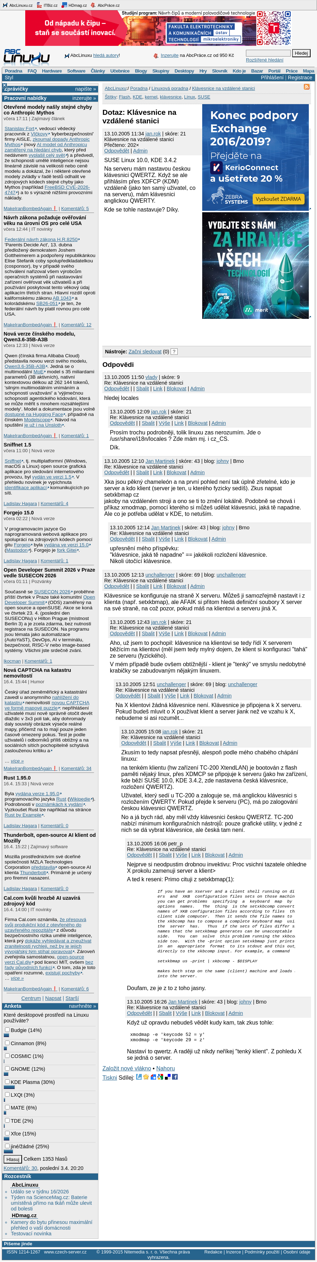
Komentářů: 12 (76, 324)
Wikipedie (79, 799)
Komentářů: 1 (75, 435)
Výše (164, 423)
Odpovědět (116, 151)
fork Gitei (66, 550)
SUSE (204, 97)
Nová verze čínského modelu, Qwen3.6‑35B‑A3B (39, 336)
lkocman (12, 661)
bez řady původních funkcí (49, 964)
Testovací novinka (31, 1233)
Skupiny (160, 71)
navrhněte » (82, 1006)
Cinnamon (19, 1043)
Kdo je (239, 71)
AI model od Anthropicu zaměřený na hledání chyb (46, 147)
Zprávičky (16, 89)
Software (76, 71)
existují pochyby (62, 972)
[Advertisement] (185, 331)
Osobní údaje (296, 1252)
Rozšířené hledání (265, 60)
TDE (13, 1121)
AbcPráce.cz (104, 5)
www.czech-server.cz (65, 1252)
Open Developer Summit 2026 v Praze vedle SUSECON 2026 (49, 572)
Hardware (51, 71)
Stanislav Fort (19, 128)
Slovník (219, 71)
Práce (291, 71)
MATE (15, 1108)
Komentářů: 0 (54, 825)
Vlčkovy (39, 134)
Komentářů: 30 (20, 1168)
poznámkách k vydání (59, 804)
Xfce (13, 1134)
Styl (9, 77)
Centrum (31, 998)
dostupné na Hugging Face (34, 414)
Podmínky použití (262, 1252)
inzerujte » (84, 98)
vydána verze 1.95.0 (37, 793)
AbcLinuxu (25, 1185)
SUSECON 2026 (52, 591)
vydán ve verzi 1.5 (51, 477)
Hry (202, 71)
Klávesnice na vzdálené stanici (223, 88)
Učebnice (119, 71)
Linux (189, 97)
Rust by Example (23, 815)
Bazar (257, 71)
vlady (151, 377)
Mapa (308, 71)
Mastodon (17, 550)
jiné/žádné (19, 1146)
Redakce (213, 1252)
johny (223, 461)
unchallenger (159, 575)
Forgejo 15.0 (19, 512)
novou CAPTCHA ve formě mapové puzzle (47, 705)
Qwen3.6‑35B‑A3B (25, 366)
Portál (274, 71)
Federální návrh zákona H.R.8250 (41, 239)
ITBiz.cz (47, 5)
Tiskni (109, 1093)
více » (17, 761)
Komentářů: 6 (75, 988)
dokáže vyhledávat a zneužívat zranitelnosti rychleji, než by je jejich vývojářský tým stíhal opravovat (48, 946)
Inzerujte (170, 55)
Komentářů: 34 (76, 768)
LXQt (13, 1095)
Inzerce (233, 1252)
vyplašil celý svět (47, 155)
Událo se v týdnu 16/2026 (40, 1191)
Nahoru (165, 1083)
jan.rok (153, 134)
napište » (85, 89)
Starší (72, 998)
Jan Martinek (159, 461)
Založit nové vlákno (126, 1083)
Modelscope (37, 419)
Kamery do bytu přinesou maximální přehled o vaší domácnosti (51, 1225)
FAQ (32, 71)
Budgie (16, 1030)
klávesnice (171, 97)
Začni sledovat (145, 351)
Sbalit (142, 388)
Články (98, 71)
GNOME (17, 1069)
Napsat (53, 998)
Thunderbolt (33, 872)
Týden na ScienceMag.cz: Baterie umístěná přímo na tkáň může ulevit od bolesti (51, 1203)
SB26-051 (47, 303)
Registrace (300, 77)
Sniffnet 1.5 (17, 445)
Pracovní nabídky (25, 98)
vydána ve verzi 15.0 (66, 544)
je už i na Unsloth (43, 425)
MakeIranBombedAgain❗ (30, 208)
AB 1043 (62, 298)
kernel (151, 97)
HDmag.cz (74, 5)
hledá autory (106, 55)
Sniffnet (13, 461)
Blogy (141, 71)
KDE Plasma (22, 1082)
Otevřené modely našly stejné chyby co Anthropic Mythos (48, 110)
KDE (137, 97)
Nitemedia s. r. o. (141, 1252)
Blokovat (176, 388)
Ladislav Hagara (20, 503)
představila (43, 867)
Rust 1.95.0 (17, 778)
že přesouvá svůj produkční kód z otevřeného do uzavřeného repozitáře (45, 925)
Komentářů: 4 (54, 503)
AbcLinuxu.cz (17, 5)
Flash (124, 97)
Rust (61, 799)
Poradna (13, 71)
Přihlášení (272, 77)
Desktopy (184, 71)
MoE (38, 371)
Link (157, 388)
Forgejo (22, 544)
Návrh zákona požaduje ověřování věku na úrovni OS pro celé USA (45, 220)
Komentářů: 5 (75, 208)
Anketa (12, 1006)
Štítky (111, 97)
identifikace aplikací (26, 487)
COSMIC (18, 1056)
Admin (140, 151)
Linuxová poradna (169, 88)
